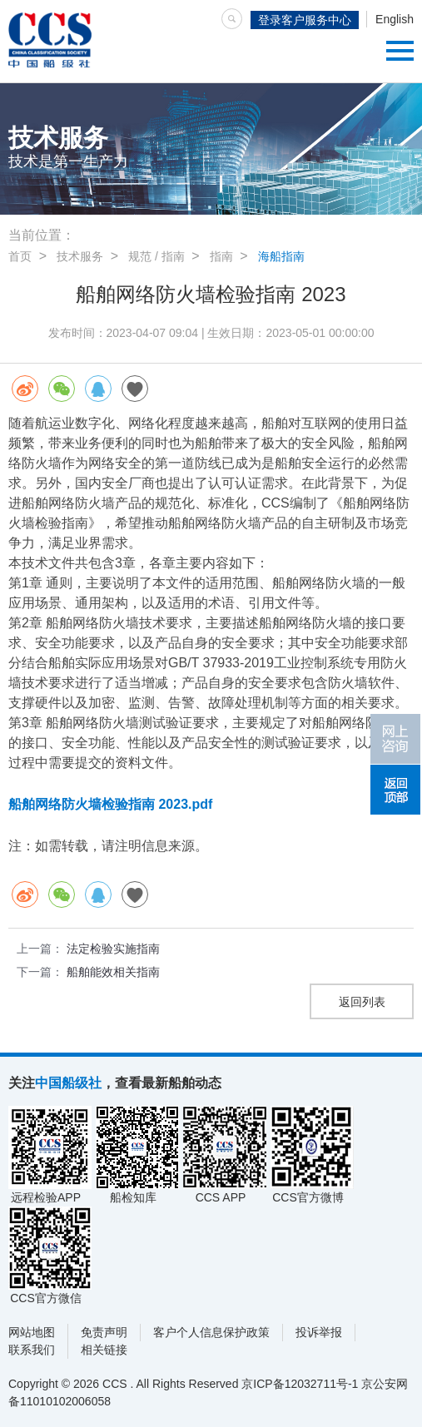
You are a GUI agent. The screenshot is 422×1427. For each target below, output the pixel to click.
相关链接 (104, 1349)
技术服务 (80, 256)
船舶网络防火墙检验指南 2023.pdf (110, 804)
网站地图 (31, 1332)
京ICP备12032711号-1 (299, 1383)
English (394, 19)
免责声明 (104, 1332)
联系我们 (31, 1349)
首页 (20, 256)
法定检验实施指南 (113, 948)
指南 (221, 256)
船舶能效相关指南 (113, 972)
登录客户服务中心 (304, 20)
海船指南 (281, 256)
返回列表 (362, 1001)
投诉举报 (318, 1332)
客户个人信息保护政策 (211, 1332)
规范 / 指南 (156, 256)
